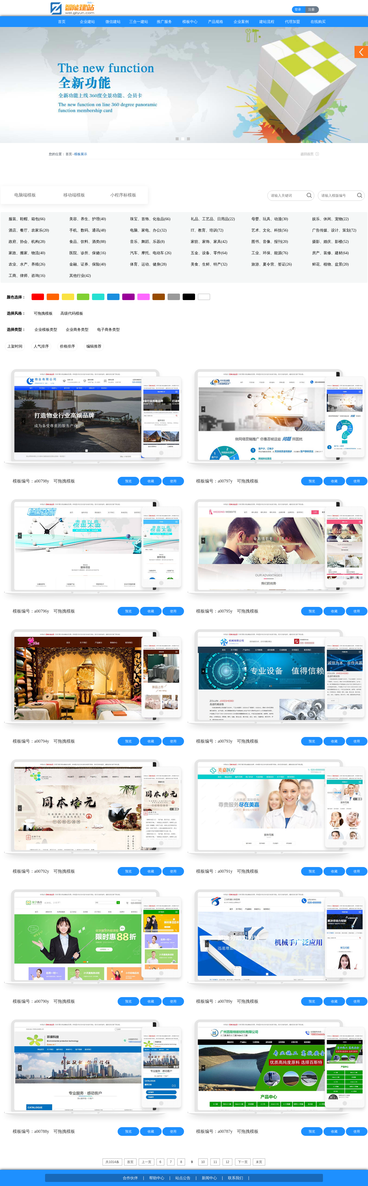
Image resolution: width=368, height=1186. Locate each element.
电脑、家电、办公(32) (148, 230)
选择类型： (16, 330)
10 (203, 1162)
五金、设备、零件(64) (209, 253)
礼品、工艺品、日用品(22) (213, 219)
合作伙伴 (130, 1178)
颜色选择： (16, 297)
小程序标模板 (123, 195)
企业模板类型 (46, 330)
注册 (311, 9)
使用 (173, 481)
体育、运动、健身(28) (148, 264)
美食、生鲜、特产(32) (209, 264)
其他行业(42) (80, 276)
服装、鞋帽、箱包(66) (27, 219)
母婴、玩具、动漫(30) (269, 219)
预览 (128, 481)
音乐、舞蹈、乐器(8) (147, 242)
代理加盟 (292, 21)
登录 (298, 9)
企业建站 (87, 21)
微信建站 (113, 21)
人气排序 (41, 346)
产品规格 (215, 21)
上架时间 (14, 346)
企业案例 (241, 21)
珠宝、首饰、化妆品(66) (150, 219)
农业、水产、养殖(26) (27, 264)
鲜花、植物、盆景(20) (330, 264)
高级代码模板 (71, 313)
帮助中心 (156, 1178)
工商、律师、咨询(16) (27, 276)
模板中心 (189, 21)
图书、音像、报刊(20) (269, 242)
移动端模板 (74, 195)
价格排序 (67, 346)
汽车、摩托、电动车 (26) (150, 253)
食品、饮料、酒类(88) (87, 242)
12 (227, 1162)
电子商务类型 (108, 330)
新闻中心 (209, 1178)
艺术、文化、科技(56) (269, 230)
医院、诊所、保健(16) (87, 253)
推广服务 (164, 21)
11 (215, 1162)
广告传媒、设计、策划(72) (334, 230)
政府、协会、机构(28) (27, 242)
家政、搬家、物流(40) (27, 253)
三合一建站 (138, 21)
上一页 (146, 1162)
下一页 (243, 1162)
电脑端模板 (25, 195)
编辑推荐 (93, 346)
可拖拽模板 (43, 313)
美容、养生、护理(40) (87, 219)
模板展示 (80, 154)
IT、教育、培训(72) (207, 230)
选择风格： (16, 313)
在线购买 (318, 21)
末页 (259, 1162)
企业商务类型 (77, 330)
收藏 (151, 481)
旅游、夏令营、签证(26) (271, 264)
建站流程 (266, 21)
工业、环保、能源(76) (269, 253)
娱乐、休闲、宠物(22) (330, 219)
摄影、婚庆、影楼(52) (330, 242)
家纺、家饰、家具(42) (209, 242)
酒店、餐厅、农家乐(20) (29, 230)
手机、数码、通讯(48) (87, 230)
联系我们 (235, 1178)
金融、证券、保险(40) (87, 264)
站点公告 (182, 1178)
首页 (62, 21)
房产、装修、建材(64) (330, 253)
